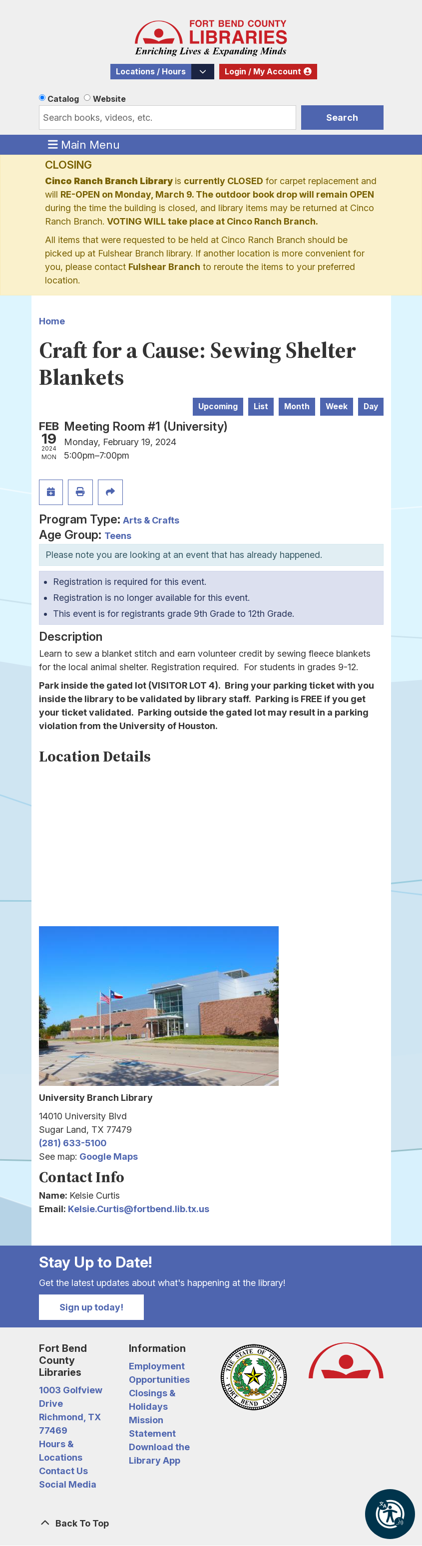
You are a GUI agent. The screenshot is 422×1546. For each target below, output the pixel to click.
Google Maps (108, 1156)
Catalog (63, 99)
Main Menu (84, 144)
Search (342, 117)
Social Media (67, 1484)
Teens (117, 535)
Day (371, 406)
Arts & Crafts (151, 520)
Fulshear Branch (164, 266)
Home (52, 321)
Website (109, 99)
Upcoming (218, 406)
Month (297, 406)
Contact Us (63, 1471)
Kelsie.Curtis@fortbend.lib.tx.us (138, 1209)
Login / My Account (263, 71)
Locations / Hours (151, 71)
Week (337, 406)
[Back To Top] (211, 1523)
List (261, 406)
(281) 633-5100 (72, 1143)
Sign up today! (91, 1307)
